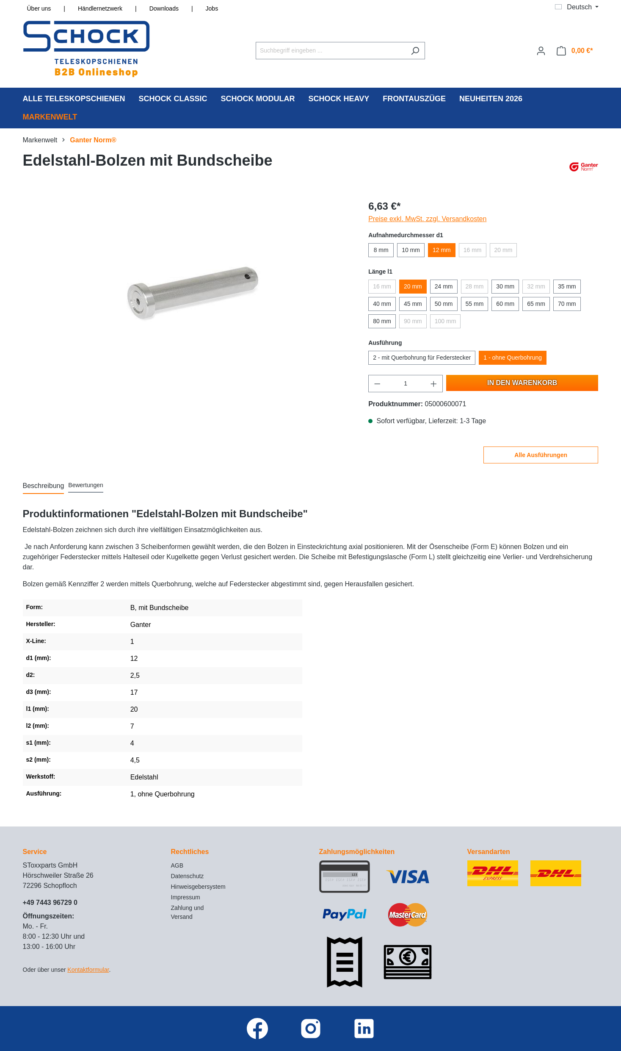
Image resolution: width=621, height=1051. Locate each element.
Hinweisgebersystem (198, 886)
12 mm (442, 250)
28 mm (475, 286)
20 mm (503, 250)
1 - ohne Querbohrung (512, 357)
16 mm (473, 250)
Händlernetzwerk (100, 8)
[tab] (43, 486)
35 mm (567, 286)
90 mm (413, 321)
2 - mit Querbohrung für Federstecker (422, 357)
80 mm (382, 321)
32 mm (536, 286)
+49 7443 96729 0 (50, 902)
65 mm (536, 303)
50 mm (444, 303)
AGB (177, 865)
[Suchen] (415, 50)
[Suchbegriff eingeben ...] (331, 50)
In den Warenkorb (522, 382)
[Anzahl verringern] (377, 383)
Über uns (39, 8)
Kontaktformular (88, 969)
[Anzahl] (406, 383)
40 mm (382, 303)
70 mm (567, 303)
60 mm (505, 303)
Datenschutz (187, 876)
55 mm (475, 303)
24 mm (444, 286)
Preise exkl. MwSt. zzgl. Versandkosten (427, 218)
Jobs (212, 8)
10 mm (411, 250)
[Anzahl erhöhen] (434, 383)
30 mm (505, 286)
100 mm (445, 321)
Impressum (185, 897)
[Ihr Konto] (541, 50)
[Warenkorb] (574, 50)
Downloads (164, 8)
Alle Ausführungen (540, 455)
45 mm (413, 303)
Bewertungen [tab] (85, 485)
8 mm (381, 250)
